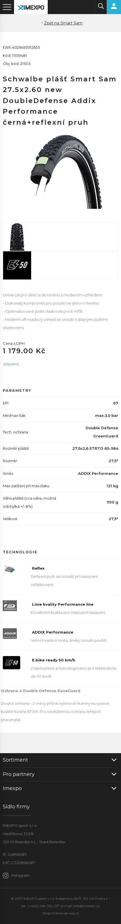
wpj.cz (73, 913)
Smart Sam (71, 23)
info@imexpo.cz (86, 906)
